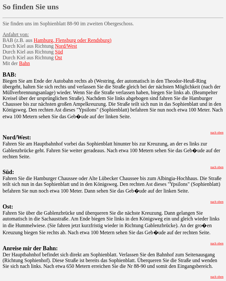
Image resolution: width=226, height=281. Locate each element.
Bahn (24, 63)
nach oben (216, 132)
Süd (59, 51)
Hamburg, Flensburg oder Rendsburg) (72, 40)
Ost (58, 57)
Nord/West (66, 46)
